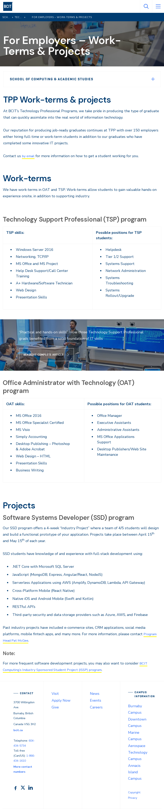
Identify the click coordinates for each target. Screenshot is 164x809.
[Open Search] (146, 6)
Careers (96, 707)
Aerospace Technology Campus (137, 752)
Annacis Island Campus (135, 772)
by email (29, 156)
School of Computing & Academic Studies (51, 79)
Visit (55, 693)
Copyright (134, 792)
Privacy (132, 798)
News (94, 693)
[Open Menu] (158, 6)
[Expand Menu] (153, 79)
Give (55, 707)
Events (95, 700)
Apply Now (61, 700)
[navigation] (9, 6)
